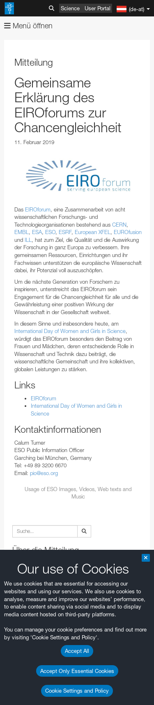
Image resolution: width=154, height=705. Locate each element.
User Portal (97, 8)
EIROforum (38, 209)
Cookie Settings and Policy (77, 690)
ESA (37, 232)
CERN (119, 224)
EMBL (21, 232)
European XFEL (92, 232)
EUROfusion (128, 232)
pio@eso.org (44, 473)
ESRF (65, 232)
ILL (28, 240)
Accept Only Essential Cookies (77, 671)
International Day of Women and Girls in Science (70, 331)
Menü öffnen (28, 25)
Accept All (77, 651)
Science (70, 8)
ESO (50, 232)
